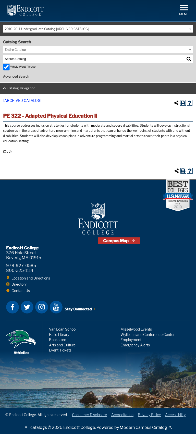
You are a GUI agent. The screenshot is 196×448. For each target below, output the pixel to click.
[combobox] (98, 29)
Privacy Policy (149, 429)
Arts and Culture (62, 359)
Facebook (12, 321)
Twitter (27, 321)
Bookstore (57, 354)
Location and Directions (30, 292)
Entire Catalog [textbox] (15, 50)
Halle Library (59, 349)
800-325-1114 (19, 284)
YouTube (56, 321)
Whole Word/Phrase (22, 66)
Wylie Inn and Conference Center (147, 349)
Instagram (41, 321)
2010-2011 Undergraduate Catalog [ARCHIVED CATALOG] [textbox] (47, 29)
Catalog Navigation (21, 88)
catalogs (38, 441)
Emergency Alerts (135, 359)
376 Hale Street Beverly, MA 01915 (23, 269)
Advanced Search (16, 76)
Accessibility (175, 429)
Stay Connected (79, 322)
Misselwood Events (136, 343)
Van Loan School (62, 343)
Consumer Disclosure (89, 429)
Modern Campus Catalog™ (145, 441)
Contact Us (20, 305)
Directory (19, 298)
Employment (130, 354)
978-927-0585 (21, 279)
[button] (184, 10)
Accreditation (122, 429)
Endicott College (25, 10)
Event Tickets (60, 364)
